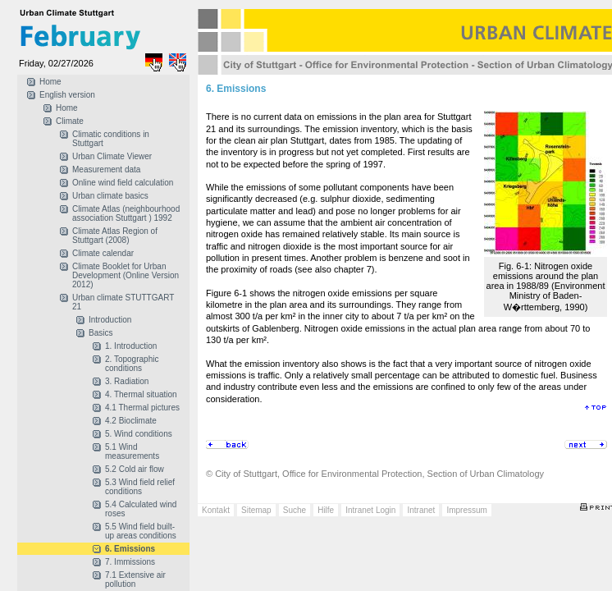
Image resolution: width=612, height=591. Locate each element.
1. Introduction (131, 345)
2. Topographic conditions (131, 364)
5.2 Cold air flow (134, 469)
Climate (70, 121)
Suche (294, 510)
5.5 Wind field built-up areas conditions (140, 531)
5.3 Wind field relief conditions (140, 487)
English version (67, 94)
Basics (100, 332)
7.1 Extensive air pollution (135, 579)
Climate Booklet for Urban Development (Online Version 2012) (125, 275)
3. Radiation (126, 381)
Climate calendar (103, 253)
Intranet (421, 510)
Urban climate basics (110, 195)
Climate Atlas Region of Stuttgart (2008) (115, 236)
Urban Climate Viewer (112, 156)
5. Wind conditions (138, 433)
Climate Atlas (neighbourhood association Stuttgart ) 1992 (126, 213)
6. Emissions (130, 548)
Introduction (110, 319)
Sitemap (256, 510)
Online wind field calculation (122, 182)
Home (50, 81)
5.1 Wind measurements (132, 451)
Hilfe (325, 510)
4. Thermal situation (141, 394)
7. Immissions (130, 561)
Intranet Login (370, 510)
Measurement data (106, 169)
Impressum (466, 510)
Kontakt (216, 510)
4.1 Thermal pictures (142, 407)
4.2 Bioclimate (131, 420)
